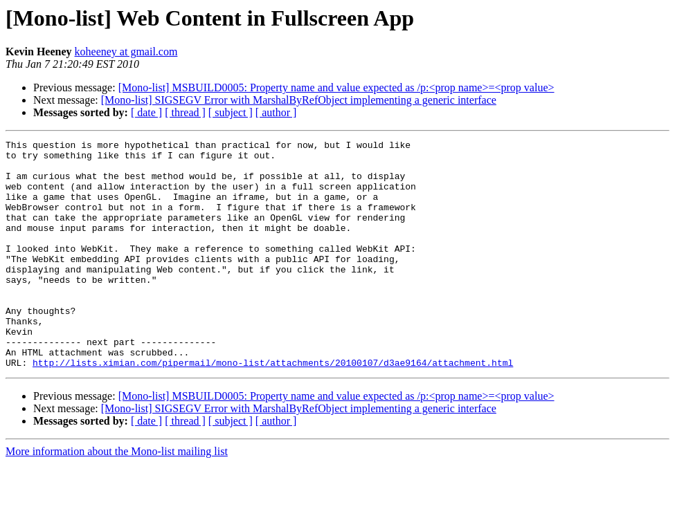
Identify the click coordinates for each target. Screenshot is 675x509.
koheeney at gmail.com (126, 51)
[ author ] (276, 112)
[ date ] (146, 112)
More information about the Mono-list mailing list (117, 497)
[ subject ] (230, 112)
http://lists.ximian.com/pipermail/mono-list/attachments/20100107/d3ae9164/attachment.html (273, 408)
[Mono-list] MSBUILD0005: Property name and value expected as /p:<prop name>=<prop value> (336, 87)
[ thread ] (185, 112)
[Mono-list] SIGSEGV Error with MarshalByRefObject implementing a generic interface (298, 100)
